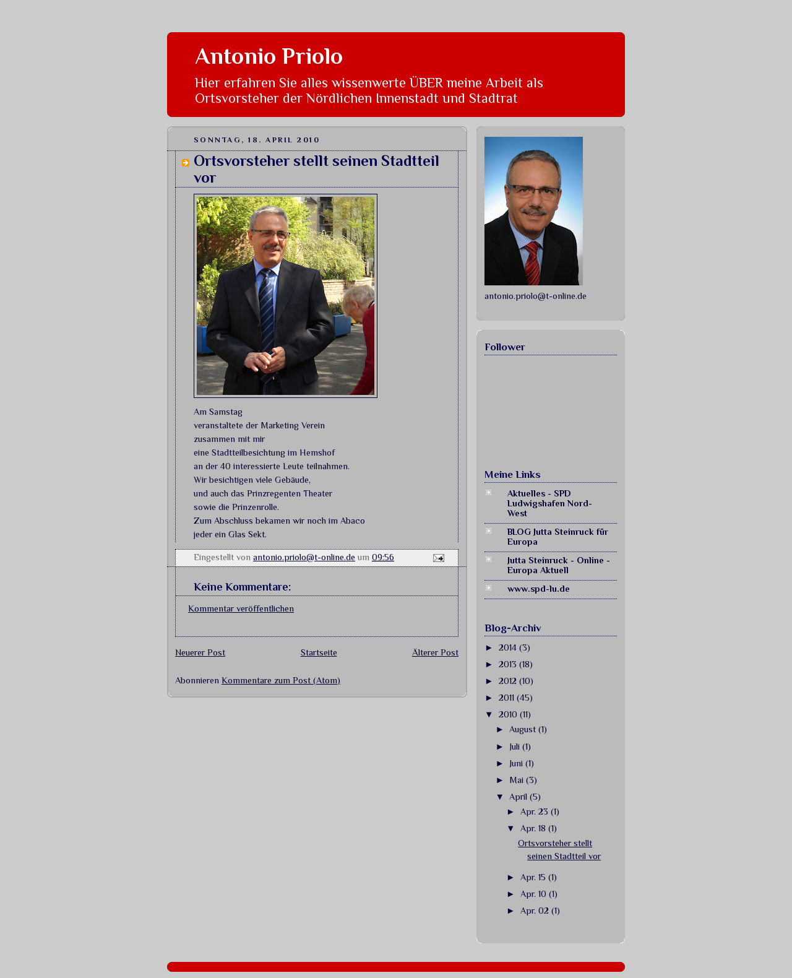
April (519, 797)
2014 (509, 647)
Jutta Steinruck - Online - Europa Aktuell (558, 565)
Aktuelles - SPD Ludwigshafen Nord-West (549, 503)
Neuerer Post (200, 652)
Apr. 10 (534, 894)
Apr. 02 (535, 910)
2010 (509, 714)
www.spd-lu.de (538, 589)
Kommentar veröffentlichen (241, 608)
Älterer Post (435, 652)
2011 (508, 698)
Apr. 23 (535, 811)
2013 (509, 664)
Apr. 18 (534, 828)
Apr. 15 (534, 877)
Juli (515, 746)
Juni (517, 763)
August (523, 729)
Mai (517, 780)
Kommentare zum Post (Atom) (281, 680)
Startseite (319, 652)
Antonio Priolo (269, 56)
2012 (509, 681)
